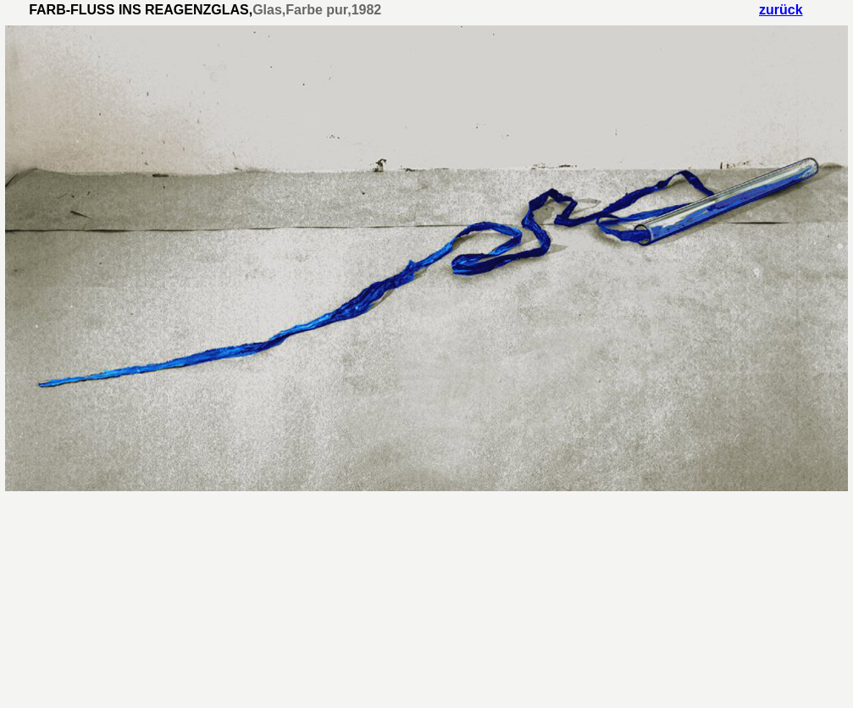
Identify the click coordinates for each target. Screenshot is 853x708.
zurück (781, 10)
